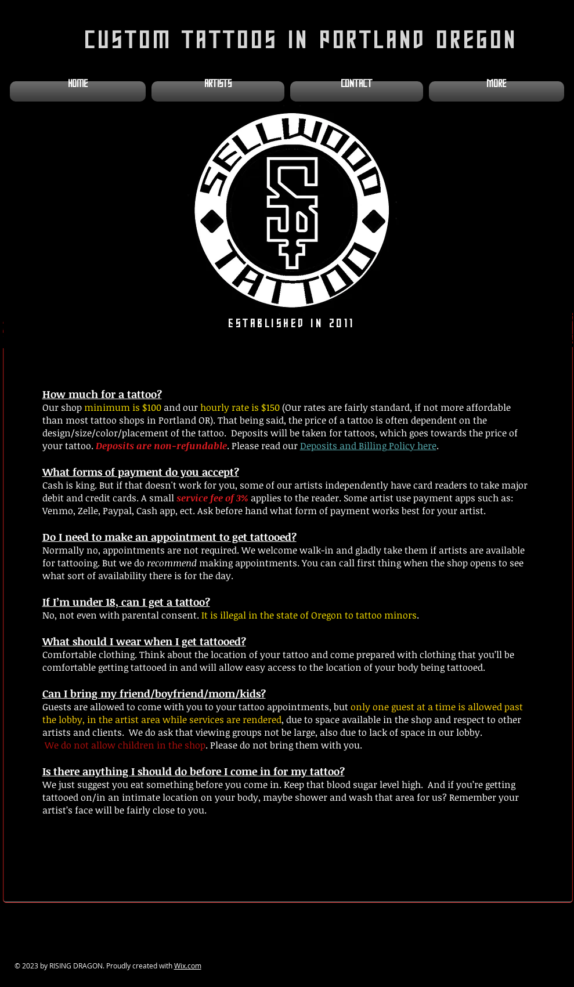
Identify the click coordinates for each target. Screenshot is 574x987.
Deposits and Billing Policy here (368, 445)
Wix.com (187, 965)
